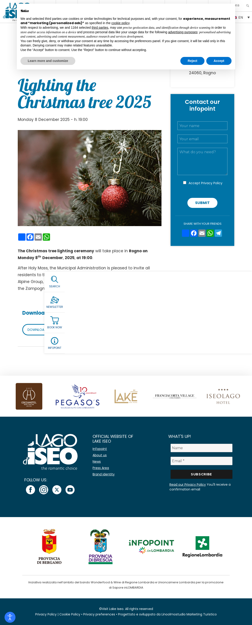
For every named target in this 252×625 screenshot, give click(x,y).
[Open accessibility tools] (10, 617)
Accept (205, 183)
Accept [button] (219, 61)
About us (100, 455)
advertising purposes (182, 32)
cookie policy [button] (120, 23)
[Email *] (201, 461)
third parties (100, 27)
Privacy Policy (211, 183)
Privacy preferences (99, 614)
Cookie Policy (69, 614)
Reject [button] (192, 61)
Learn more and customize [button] (48, 61)
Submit (202, 202)
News (97, 461)
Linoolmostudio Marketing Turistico (189, 614)
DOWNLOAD (38, 329)
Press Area (101, 468)
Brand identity (104, 474)
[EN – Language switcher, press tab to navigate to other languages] (241, 17)
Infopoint (100, 448)
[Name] (201, 448)
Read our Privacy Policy (187, 484)
